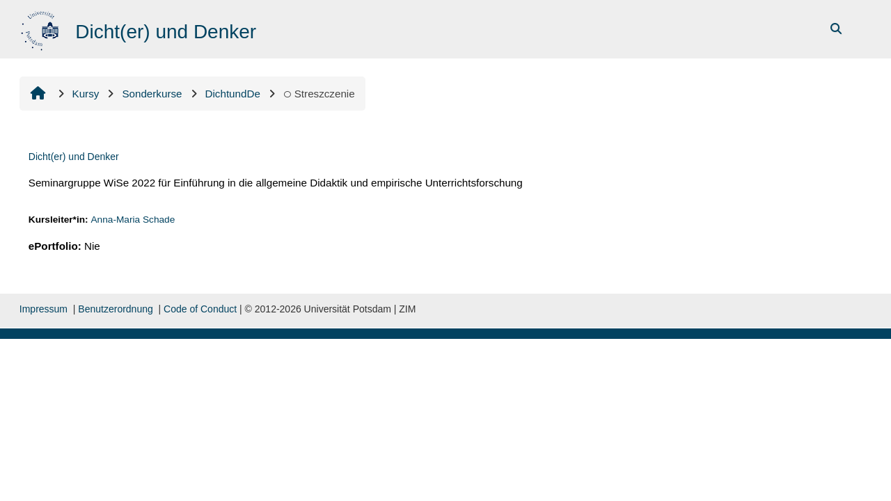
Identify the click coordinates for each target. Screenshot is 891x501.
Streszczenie (319, 94)
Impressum (43, 309)
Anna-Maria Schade (132, 219)
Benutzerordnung (115, 309)
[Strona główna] (41, 28)
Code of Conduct (200, 309)
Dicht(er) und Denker (74, 156)
